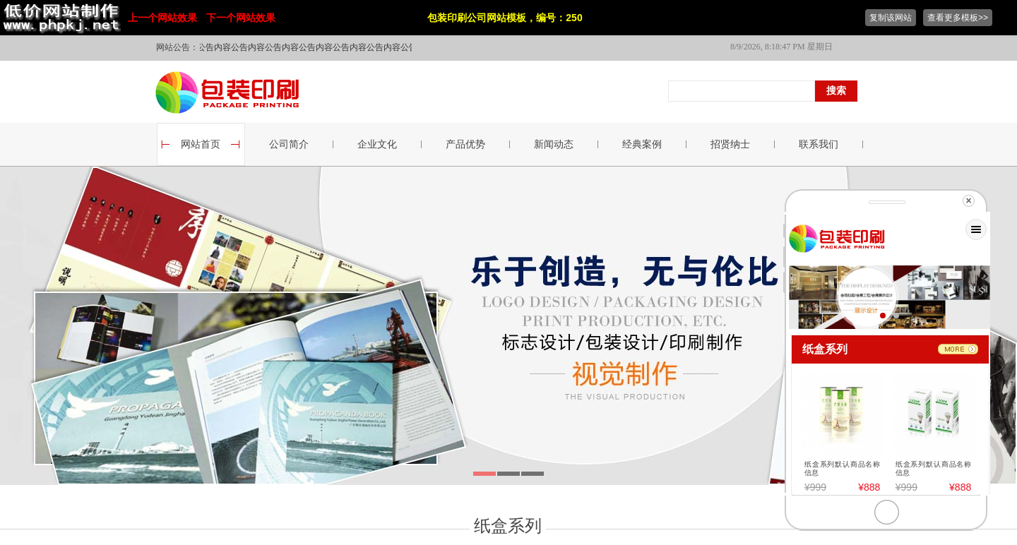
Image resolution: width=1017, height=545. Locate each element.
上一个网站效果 (162, 17)
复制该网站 (890, 18)
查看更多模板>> (957, 18)
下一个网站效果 (240, 17)
